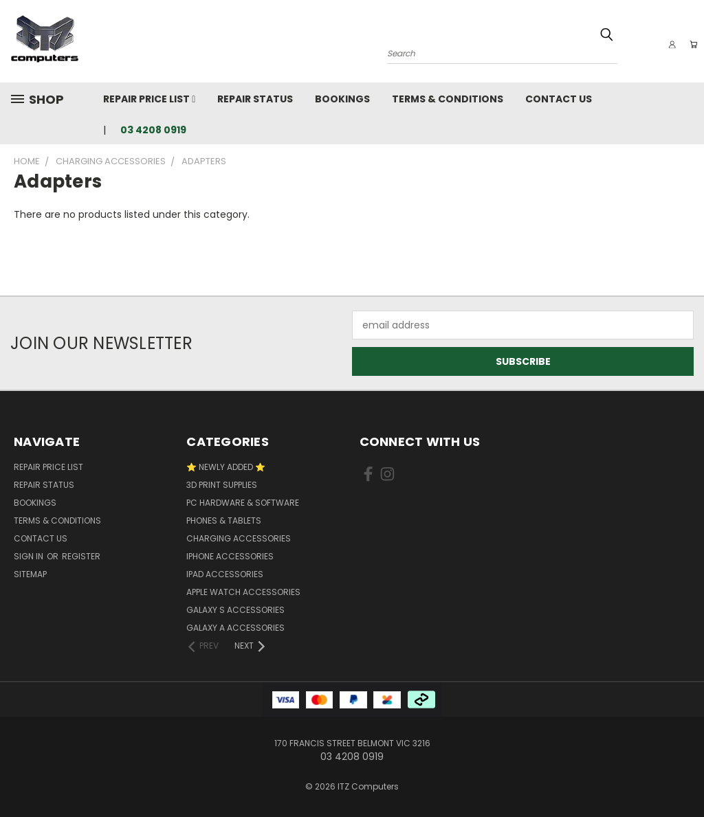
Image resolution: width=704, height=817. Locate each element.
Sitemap (30, 574)
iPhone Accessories (230, 556)
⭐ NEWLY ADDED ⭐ (225, 467)
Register (81, 556)
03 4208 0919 (153, 130)
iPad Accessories (224, 574)
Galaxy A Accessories (235, 628)
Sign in (29, 556)
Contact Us (558, 99)
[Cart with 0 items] (690, 45)
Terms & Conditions (447, 99)
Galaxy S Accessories (235, 610)
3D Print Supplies (221, 485)
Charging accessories (238, 538)
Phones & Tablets (223, 520)
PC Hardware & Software (242, 502)
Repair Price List (149, 99)
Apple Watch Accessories (243, 592)
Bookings (342, 99)
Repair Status (255, 99)
